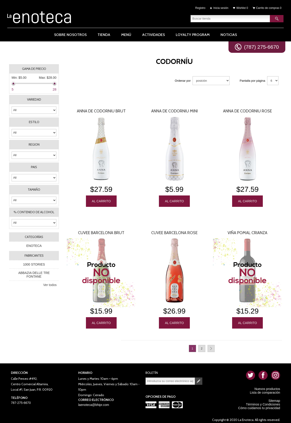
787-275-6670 (21, 399)
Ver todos (50, 285)
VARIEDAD (34, 99)
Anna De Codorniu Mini (174, 111)
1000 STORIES (34, 264)
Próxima (211, 345)
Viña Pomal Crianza (247, 231)
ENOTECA (34, 246)
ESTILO (34, 122)
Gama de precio (34, 69)
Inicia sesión (220, 7)
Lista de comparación (265, 389)
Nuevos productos (267, 386)
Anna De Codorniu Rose (247, 111)
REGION (34, 144)
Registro (200, 7)
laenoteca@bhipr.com (93, 401)
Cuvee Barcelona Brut (101, 231)
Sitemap (274, 397)
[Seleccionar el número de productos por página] (272, 80)
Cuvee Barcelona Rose (174, 231)
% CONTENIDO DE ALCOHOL (34, 212)
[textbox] (230, 17)
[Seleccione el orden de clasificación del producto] (211, 80)
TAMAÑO (34, 189)
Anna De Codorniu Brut (101, 111)
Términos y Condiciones (263, 401)
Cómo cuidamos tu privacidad (259, 405)
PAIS (34, 167)
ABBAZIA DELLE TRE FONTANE (34, 274)
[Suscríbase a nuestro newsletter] (170, 378)
